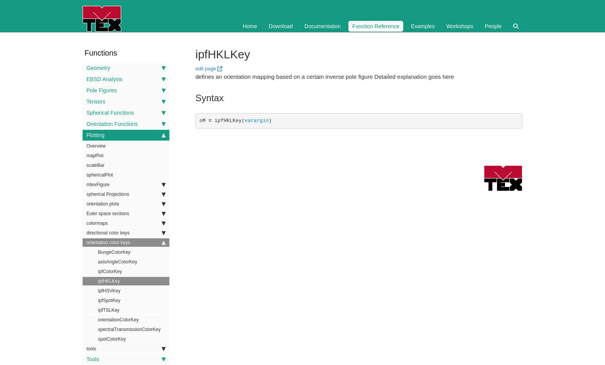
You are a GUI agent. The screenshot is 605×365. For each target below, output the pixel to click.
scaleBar (95, 165)
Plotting (126, 135)
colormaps (126, 223)
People (493, 26)
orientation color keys (126, 242)
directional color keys (126, 232)
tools (126, 348)
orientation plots (126, 203)
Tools (126, 359)
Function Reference (375, 26)
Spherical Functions (126, 113)
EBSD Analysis (126, 79)
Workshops (459, 26)
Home (250, 26)
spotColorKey (112, 339)
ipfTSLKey (108, 310)
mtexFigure (126, 184)
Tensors (126, 101)
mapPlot (94, 155)
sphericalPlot (99, 175)
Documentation (322, 26)
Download (281, 26)
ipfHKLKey (109, 281)
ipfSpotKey (109, 300)
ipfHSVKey (109, 291)
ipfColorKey (110, 271)
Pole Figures (126, 90)
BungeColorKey (114, 252)
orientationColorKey (118, 320)
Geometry (126, 68)
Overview (96, 146)
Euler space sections (126, 213)
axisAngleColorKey (117, 262)
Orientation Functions (126, 124)
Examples (422, 26)
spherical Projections (126, 194)
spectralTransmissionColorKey (129, 329)
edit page (206, 68)
